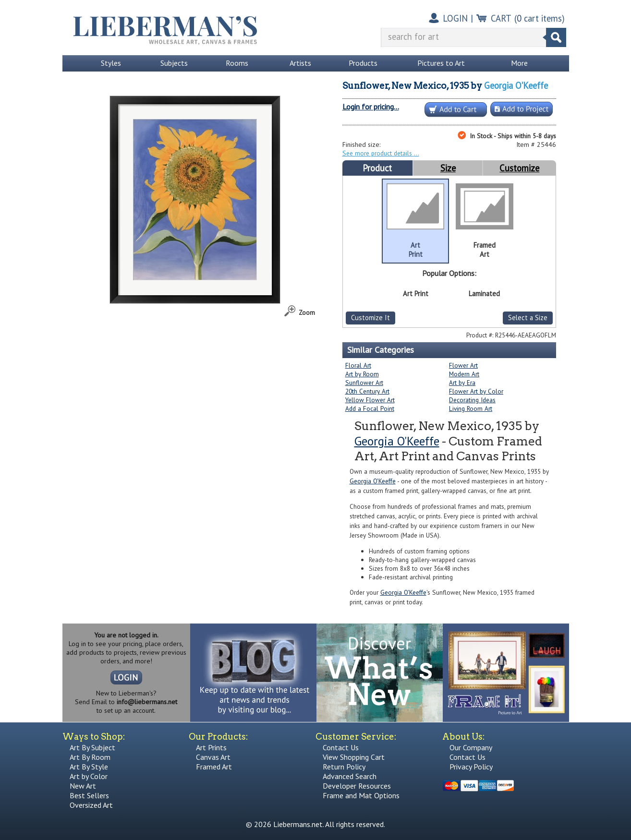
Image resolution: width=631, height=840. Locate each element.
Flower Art (463, 365)
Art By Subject (92, 747)
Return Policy (344, 766)
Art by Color (89, 776)
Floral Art (358, 365)
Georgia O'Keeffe (516, 85)
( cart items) (539, 18)
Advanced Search (349, 776)
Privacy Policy (471, 766)
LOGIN (455, 18)
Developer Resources (357, 786)
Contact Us (341, 747)
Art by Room (362, 374)
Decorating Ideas (472, 400)
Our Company (470, 747)
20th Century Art (367, 391)
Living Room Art (470, 408)
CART (501, 18)
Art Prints (211, 747)
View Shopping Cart (354, 757)
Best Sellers (89, 795)
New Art (83, 786)
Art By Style (89, 766)
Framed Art (214, 766)
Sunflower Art (364, 382)
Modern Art (464, 374)
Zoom (307, 312)
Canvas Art (213, 757)
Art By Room (90, 757)
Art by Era (462, 382)
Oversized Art (91, 805)
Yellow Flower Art (370, 400)
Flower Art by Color (476, 391)
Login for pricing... (370, 106)
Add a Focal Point (369, 408)
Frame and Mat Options (361, 795)
